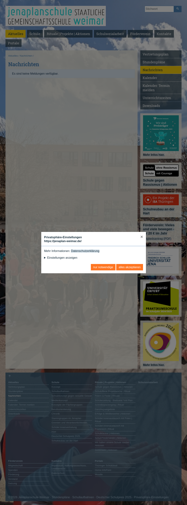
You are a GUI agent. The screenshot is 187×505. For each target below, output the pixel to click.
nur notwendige (103, 267)
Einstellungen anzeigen (62, 257)
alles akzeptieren (129, 267)
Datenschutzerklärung (85, 250)
